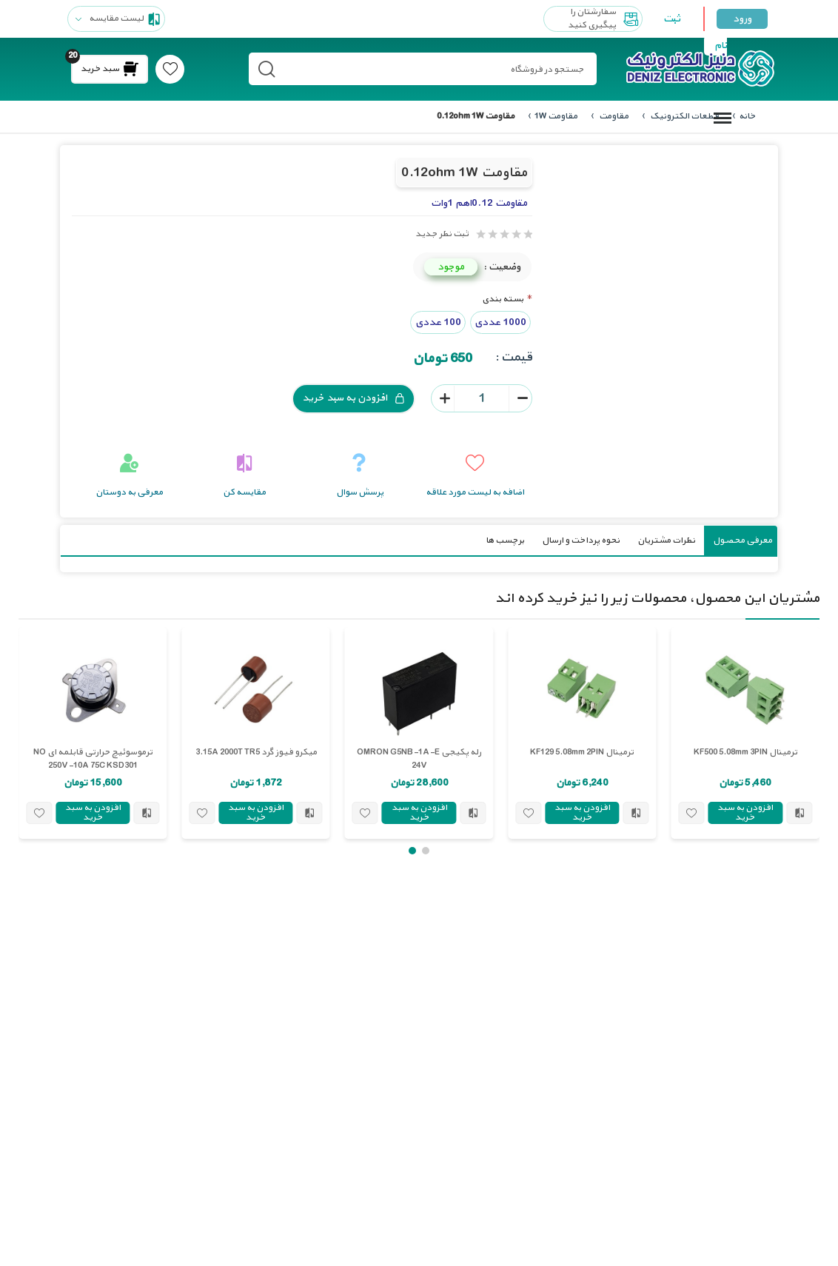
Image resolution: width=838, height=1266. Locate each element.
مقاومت (612, 116)
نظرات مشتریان (666, 539)
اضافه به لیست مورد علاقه (475, 491)
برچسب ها (505, 539)
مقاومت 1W (555, 116)
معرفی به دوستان (129, 491)
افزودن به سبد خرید (353, 398)
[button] (425, 850)
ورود (742, 19)
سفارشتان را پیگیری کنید (605, 19)
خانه (747, 116)
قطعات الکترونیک (683, 116)
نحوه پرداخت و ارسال (581, 539)
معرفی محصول (742, 539)
